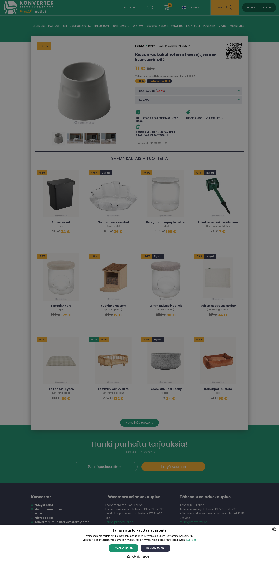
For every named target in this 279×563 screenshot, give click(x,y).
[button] (139, 556)
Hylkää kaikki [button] (155, 548)
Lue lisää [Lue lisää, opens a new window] (191, 539)
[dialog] (139, 281)
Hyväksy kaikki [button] (124, 548)
